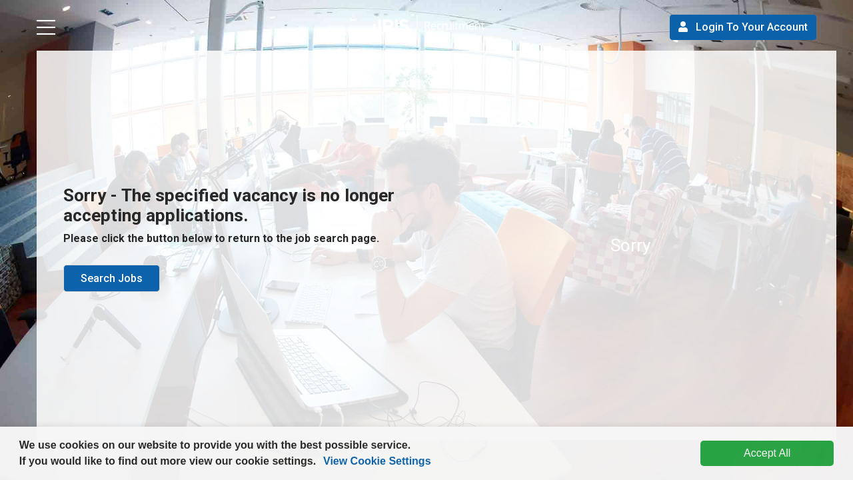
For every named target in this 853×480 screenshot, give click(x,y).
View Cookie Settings (377, 461)
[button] (321, 463)
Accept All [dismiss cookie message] (767, 453)
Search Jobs (112, 278)
